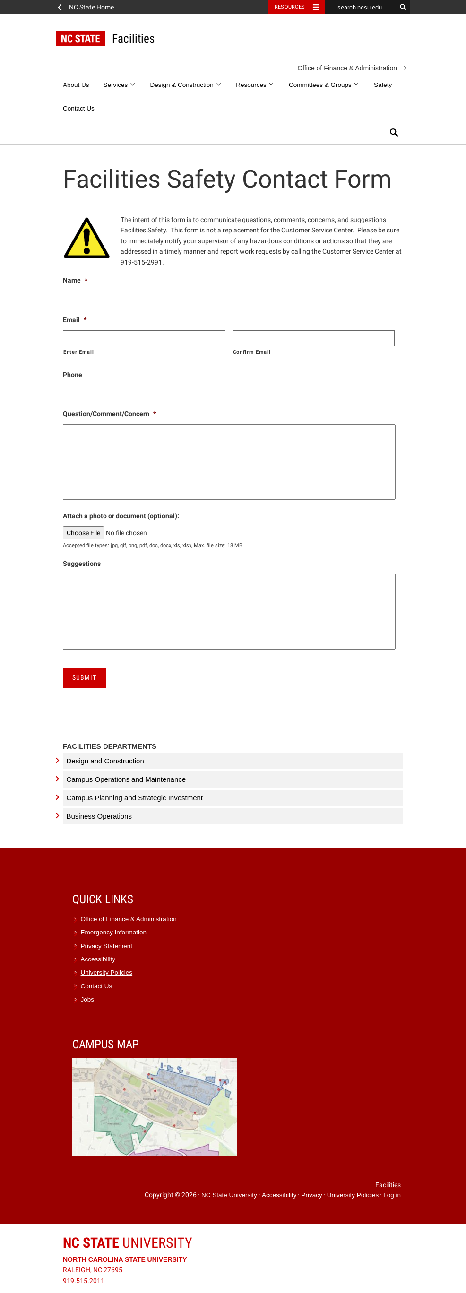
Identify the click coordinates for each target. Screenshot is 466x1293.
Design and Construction (105, 761)
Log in (392, 1195)
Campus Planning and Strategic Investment (135, 798)
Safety (383, 84)
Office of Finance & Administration (347, 68)
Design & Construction (186, 84)
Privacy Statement (107, 946)
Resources (255, 84)
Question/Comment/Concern (109, 414)
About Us (76, 84)
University (127, 1242)
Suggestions (82, 563)
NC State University (229, 1195)
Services (120, 84)
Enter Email (78, 352)
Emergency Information (114, 932)
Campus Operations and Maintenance (126, 779)
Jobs (88, 999)
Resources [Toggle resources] (290, 7)
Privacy (311, 1195)
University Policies (107, 972)
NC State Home (91, 7)
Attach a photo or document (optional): (121, 516)
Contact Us (79, 108)
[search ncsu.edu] (360, 7)
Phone (72, 374)
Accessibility (98, 959)
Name (75, 280)
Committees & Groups (324, 84)
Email (74, 320)
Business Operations (99, 816)
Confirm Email (252, 352)
